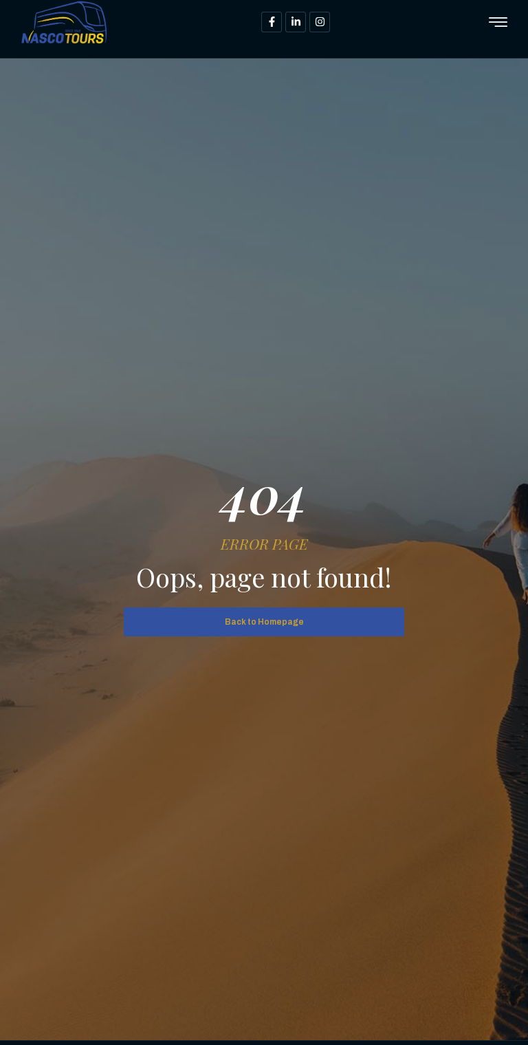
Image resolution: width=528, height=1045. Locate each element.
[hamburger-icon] (498, 23)
